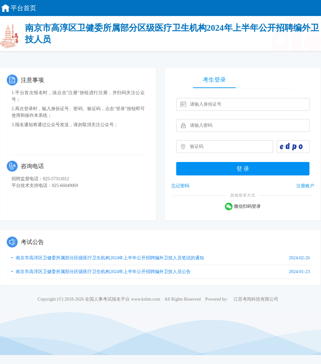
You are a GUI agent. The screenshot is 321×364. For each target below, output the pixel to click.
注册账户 (305, 185)
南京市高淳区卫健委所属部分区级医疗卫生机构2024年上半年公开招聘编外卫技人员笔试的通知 (109, 257)
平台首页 (18, 8)
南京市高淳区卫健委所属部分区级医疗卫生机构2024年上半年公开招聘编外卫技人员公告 (103, 271)
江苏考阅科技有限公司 (256, 299)
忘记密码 (180, 185)
